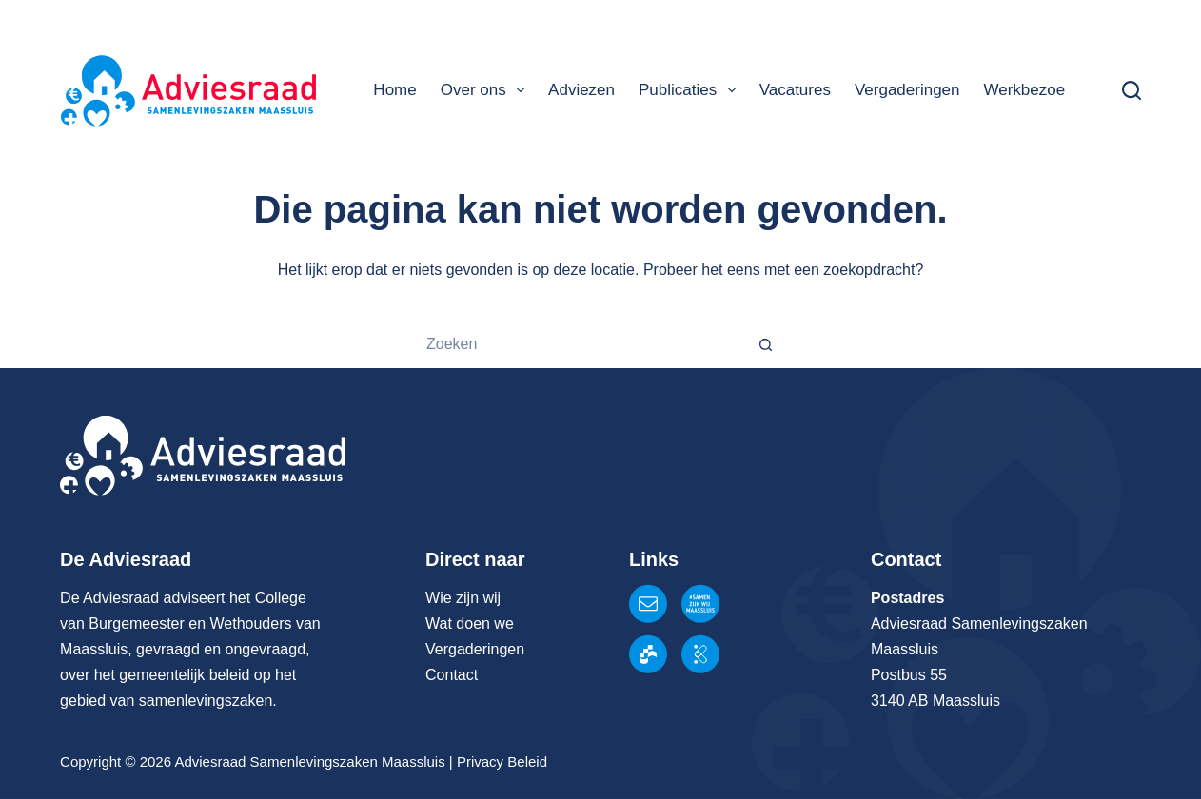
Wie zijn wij (463, 598)
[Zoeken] (1131, 90)
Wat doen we (469, 623)
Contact (451, 675)
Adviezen (581, 90)
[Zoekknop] (767, 344)
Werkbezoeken (1038, 90)
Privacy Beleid (502, 761)
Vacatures (795, 90)
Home (394, 90)
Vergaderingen (907, 90)
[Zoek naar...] (576, 344)
